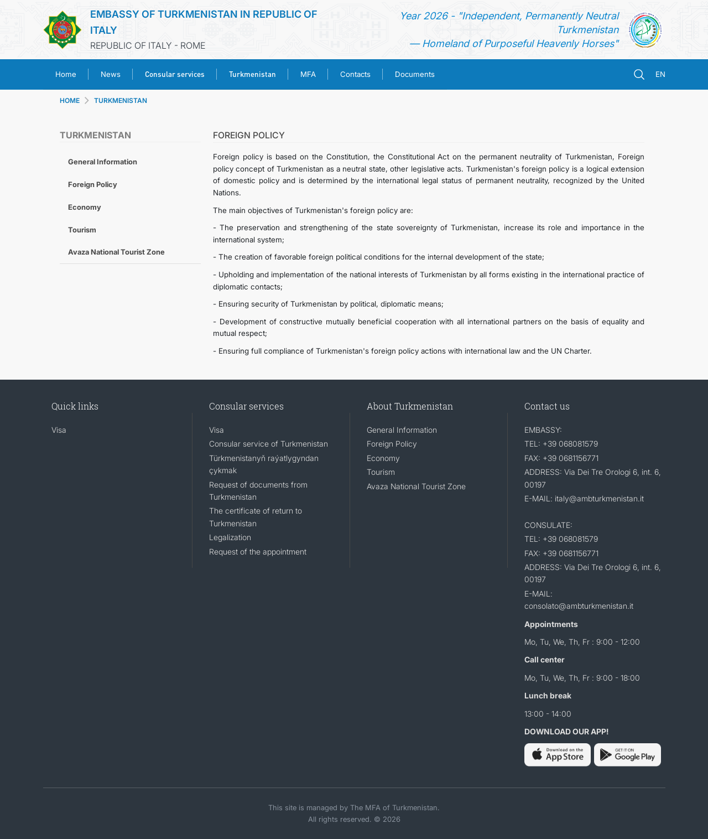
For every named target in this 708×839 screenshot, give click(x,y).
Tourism (82, 229)
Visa (58, 429)
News (111, 74)
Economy (84, 207)
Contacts (355, 74)
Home (65, 74)
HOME (70, 100)
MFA (308, 74)
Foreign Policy (92, 184)
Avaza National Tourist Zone (116, 251)
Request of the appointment (257, 551)
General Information (102, 161)
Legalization (230, 537)
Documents (415, 74)
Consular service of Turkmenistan (268, 443)
